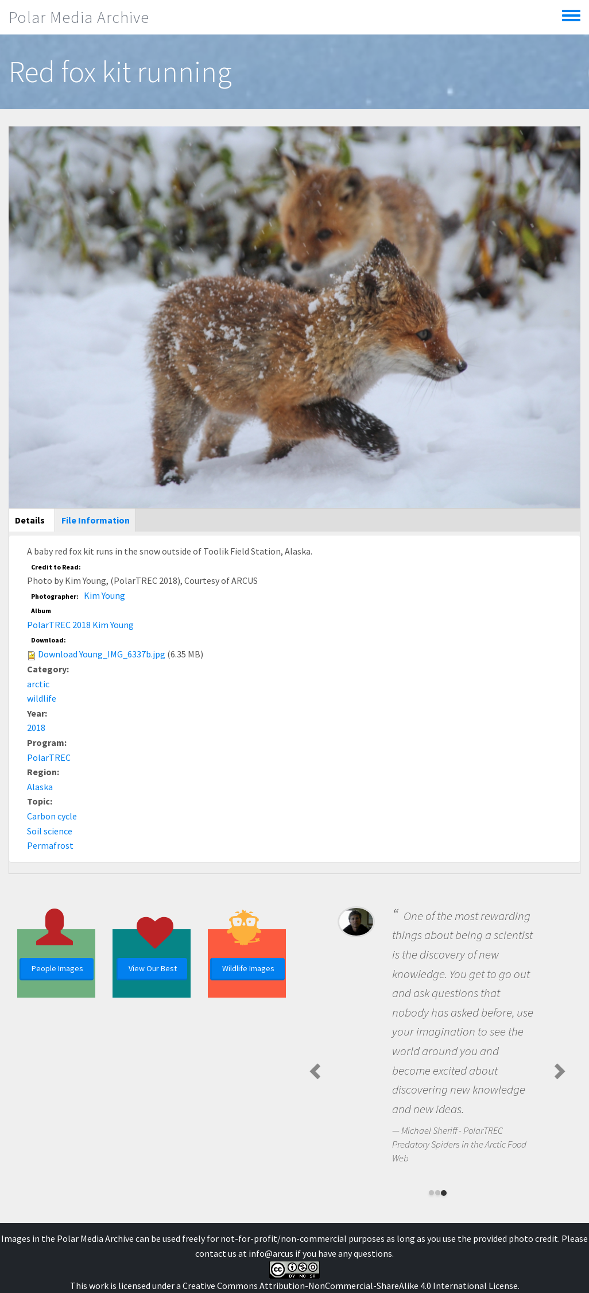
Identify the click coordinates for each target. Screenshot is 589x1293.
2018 (36, 727)
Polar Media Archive (79, 17)
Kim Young (104, 595)
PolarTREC (49, 757)
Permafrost (50, 845)
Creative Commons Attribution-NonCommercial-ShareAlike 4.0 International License (350, 1285)
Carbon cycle (52, 816)
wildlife (41, 698)
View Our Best (153, 968)
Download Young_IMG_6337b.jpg (101, 654)
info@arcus (271, 1253)
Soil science (49, 831)
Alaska (40, 786)
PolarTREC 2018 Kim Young (80, 624)
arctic (38, 684)
